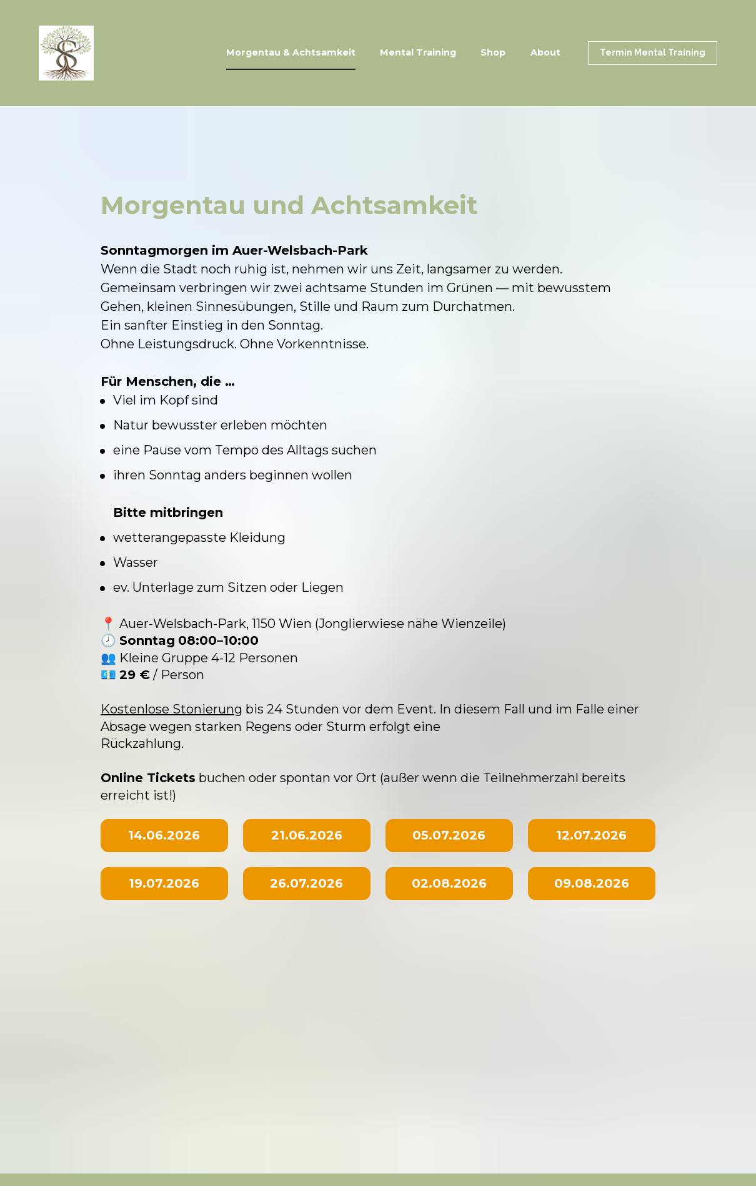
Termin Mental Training (652, 52)
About (545, 52)
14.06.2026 (164, 835)
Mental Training (418, 52)
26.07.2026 (306, 883)
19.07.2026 (164, 883)
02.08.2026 (449, 883)
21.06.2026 (306, 835)
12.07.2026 (591, 835)
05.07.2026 (448, 835)
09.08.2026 (591, 883)
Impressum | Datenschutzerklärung (135, 972)
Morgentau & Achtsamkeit (291, 52)
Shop (492, 52)
